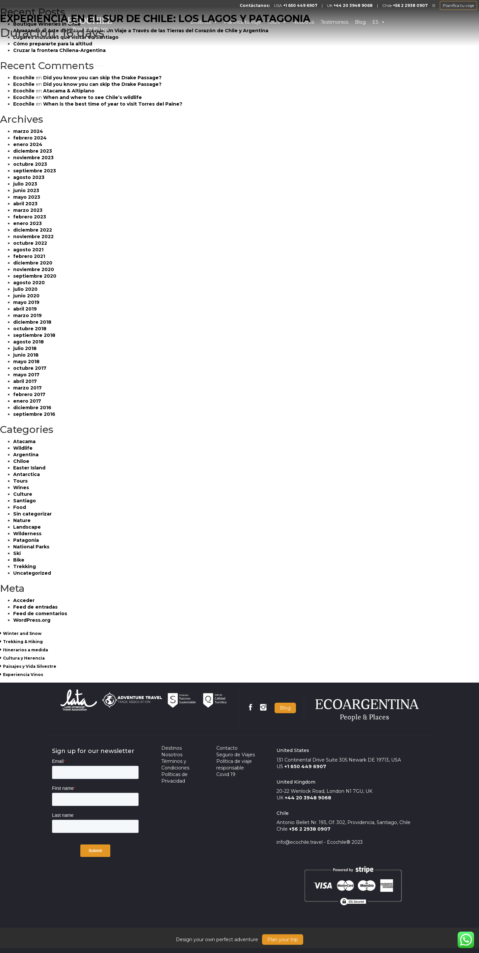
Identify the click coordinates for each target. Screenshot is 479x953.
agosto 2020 (29, 283)
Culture (22, 494)
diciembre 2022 (32, 230)
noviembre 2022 (33, 236)
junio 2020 (26, 296)
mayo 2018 (26, 361)
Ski (17, 553)
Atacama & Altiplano (68, 91)
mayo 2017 (26, 375)
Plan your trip (282, 939)
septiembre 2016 (34, 414)
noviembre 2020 (33, 269)
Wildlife (23, 448)
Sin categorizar (32, 514)
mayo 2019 (26, 302)
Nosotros (171, 755)
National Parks (31, 547)
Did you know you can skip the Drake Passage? (102, 78)
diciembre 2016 (32, 408)
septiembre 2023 (34, 171)
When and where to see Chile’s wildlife (92, 97)
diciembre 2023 (32, 151)
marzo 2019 (27, 315)
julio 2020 (25, 289)
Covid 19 (225, 774)
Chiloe (21, 461)
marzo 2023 (27, 210)
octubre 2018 (29, 329)
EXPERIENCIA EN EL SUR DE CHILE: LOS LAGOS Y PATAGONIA (155, 19)
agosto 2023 (28, 177)
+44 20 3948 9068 (353, 5)
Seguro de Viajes (235, 755)
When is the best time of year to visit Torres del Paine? (112, 104)
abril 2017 (25, 381)
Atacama (24, 441)
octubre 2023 (30, 164)
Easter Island (29, 468)
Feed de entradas (35, 607)
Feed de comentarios (40, 613)
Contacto (227, 748)
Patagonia (26, 540)
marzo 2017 (27, 388)
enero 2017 (27, 401)
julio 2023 (25, 184)
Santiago (24, 501)
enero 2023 (27, 223)
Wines (21, 487)
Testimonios (334, 22)
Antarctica (26, 474)
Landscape (27, 527)
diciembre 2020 (32, 263)
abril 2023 (25, 204)
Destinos (171, 748)
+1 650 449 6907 (300, 5)
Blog (360, 22)
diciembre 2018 (32, 322)
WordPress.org (31, 620)
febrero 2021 (29, 256)
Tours (20, 481)
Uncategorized (32, 573)
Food (19, 507)
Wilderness (27, 534)
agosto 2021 (28, 250)
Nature (22, 520)
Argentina (26, 455)
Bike (18, 560)
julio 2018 (25, 348)
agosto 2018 (28, 342)
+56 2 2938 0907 (410, 5)
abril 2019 (25, 309)
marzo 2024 (28, 131)
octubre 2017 (29, 368)
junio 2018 (26, 355)
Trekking (24, 566)
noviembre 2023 (33, 158)
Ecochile (24, 78)
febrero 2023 (29, 217)
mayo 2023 (26, 197)
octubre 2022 (30, 243)
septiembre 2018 (34, 335)
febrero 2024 (30, 138)
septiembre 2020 (34, 276)
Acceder (24, 600)
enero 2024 (27, 144)
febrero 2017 (29, 394)
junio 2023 (26, 190)
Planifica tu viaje (458, 5)
